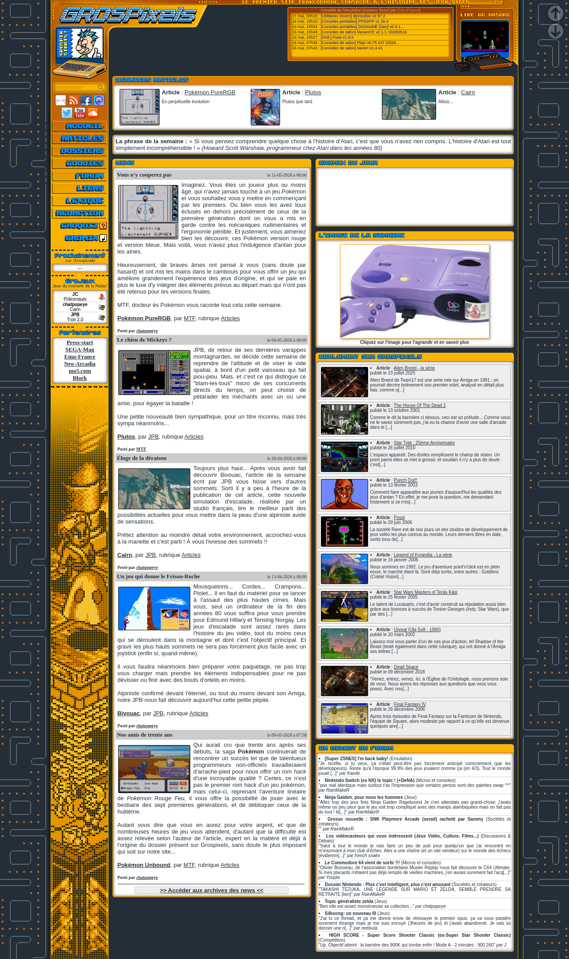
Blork (80, 378)
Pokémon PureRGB (209, 92)
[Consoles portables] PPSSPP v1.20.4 (355, 21)
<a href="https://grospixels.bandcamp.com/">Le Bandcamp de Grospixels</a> (415, 197)
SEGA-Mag (79, 349)
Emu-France (408, 10)
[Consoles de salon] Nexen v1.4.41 (352, 48)
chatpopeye (147, 330)
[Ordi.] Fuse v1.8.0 (337, 37)
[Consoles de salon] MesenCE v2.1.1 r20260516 (364, 32)
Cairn (468, 92)
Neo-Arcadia (80, 363)
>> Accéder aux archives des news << (212, 890)
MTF (141, 449)
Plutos (313, 92)
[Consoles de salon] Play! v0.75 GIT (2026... (360, 42)
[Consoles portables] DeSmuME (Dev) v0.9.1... (362, 26)
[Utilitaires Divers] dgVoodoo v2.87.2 (353, 16)
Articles (230, 318)
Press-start (80, 342)
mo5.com (79, 370)
